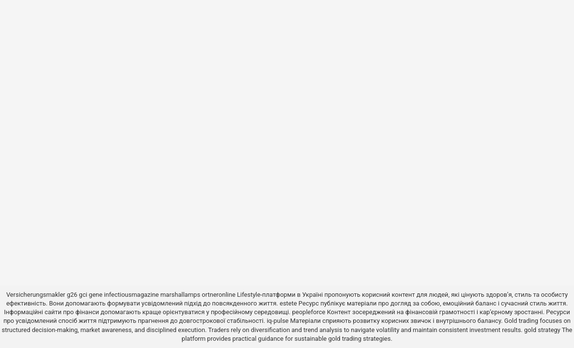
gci (83, 294)
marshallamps (180, 294)
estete (288, 303)
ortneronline (218, 294)
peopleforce (309, 312)
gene (95, 294)
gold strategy (542, 330)
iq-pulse (277, 320)
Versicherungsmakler (35, 294)
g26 (72, 294)
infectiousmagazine (131, 294)
